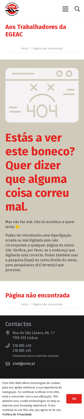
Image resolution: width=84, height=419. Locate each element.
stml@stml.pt (24, 363)
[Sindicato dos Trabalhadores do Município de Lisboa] (12, 9)
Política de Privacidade (17, 414)
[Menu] (65, 9)
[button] (77, 9)
